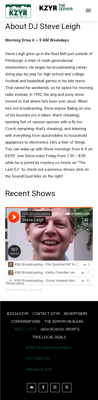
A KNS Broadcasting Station (49, 347)
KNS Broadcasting (16, 289)
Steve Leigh (36, 289)
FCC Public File (38, 358)
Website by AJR (39, 369)
